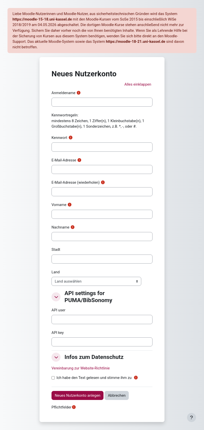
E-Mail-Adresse (64, 160)
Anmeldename (64, 93)
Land (56, 272)
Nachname (61, 227)
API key (58, 332)
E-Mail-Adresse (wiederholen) (76, 182)
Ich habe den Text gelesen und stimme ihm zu (94, 377)
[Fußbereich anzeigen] (191, 417)
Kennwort (59, 137)
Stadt (56, 249)
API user (58, 310)
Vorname (59, 204)
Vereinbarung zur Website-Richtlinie (81, 368)
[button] (137, 84)
